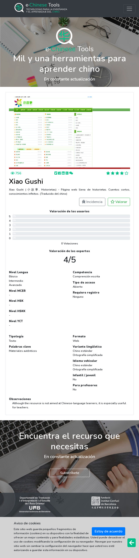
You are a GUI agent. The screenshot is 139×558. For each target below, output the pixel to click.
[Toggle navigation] (129, 8)
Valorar (119, 201)
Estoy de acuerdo (108, 531)
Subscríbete (69, 472)
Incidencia (92, 201)
